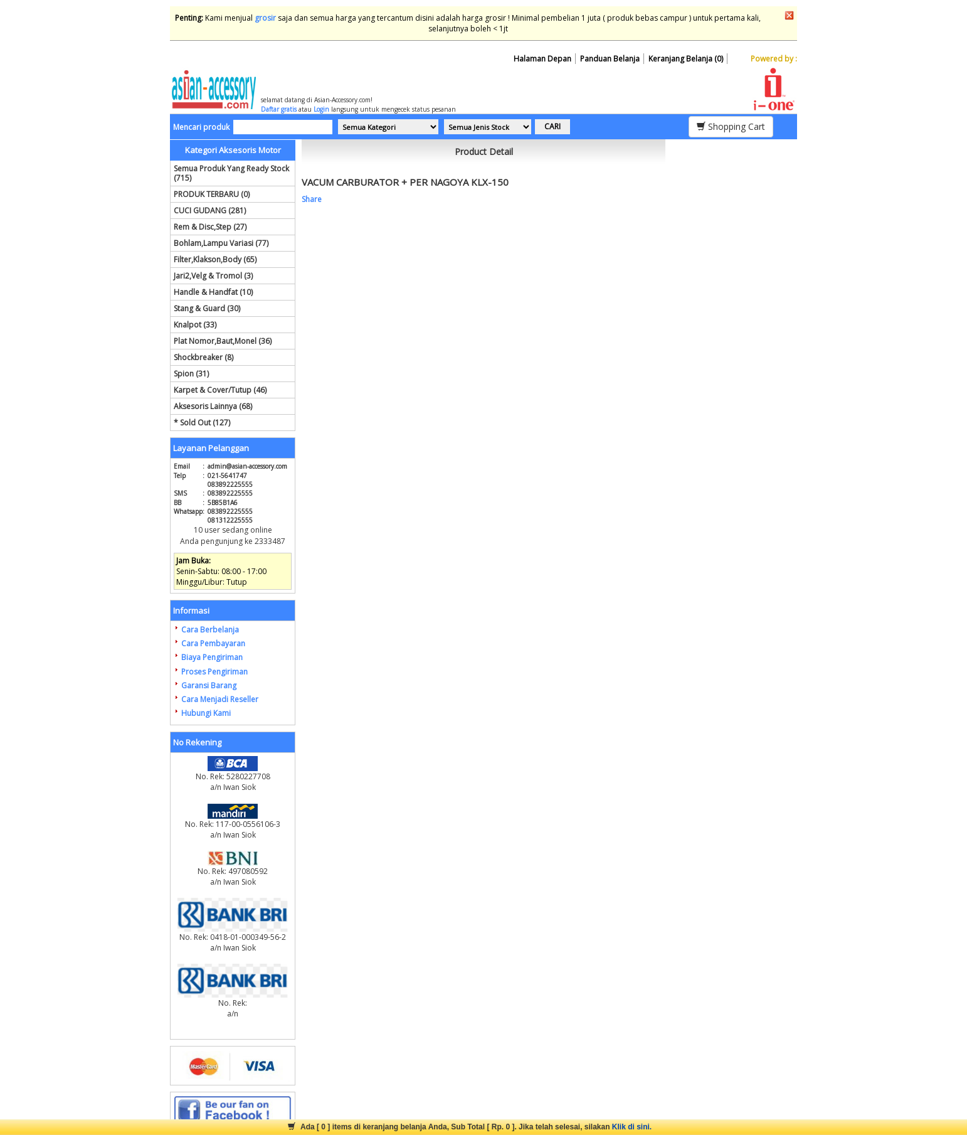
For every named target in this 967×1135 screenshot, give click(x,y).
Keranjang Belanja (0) (686, 58)
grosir (265, 18)
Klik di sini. (632, 1126)
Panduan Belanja (609, 58)
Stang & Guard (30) (207, 308)
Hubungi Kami (206, 713)
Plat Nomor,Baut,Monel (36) (223, 341)
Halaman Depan (542, 58)
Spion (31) (191, 373)
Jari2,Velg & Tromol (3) (213, 275)
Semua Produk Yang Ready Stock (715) (231, 173)
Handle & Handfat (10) (213, 292)
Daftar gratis (279, 109)
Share (312, 199)
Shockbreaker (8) (203, 357)
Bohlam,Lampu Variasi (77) (221, 243)
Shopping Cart (731, 126)
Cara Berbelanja (210, 629)
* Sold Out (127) (202, 422)
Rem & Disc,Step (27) (210, 226)
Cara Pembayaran (213, 643)
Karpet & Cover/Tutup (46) (220, 390)
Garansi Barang (208, 685)
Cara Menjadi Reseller (219, 699)
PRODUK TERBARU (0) (212, 194)
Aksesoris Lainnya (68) (213, 406)
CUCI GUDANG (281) (210, 210)
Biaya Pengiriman (212, 657)
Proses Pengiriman (214, 671)
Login (321, 109)
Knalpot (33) (195, 324)
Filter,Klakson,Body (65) (215, 259)
